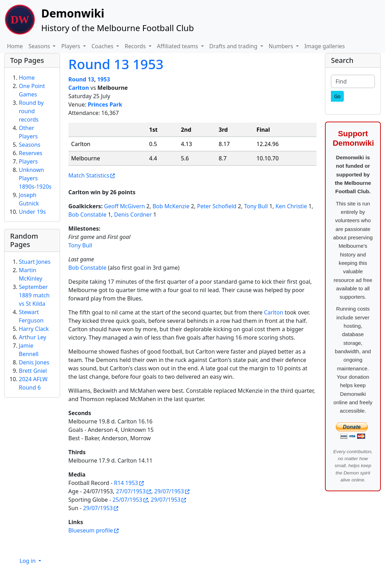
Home (15, 46)
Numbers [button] (282, 46)
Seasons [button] (40, 46)
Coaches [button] (103, 46)
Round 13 (81, 79)
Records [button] (136, 46)
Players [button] (71, 46)
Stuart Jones (35, 262)
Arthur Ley (32, 337)
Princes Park (105, 104)
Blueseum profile (90, 530)
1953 (103, 79)
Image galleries (324, 46)
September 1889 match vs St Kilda (34, 295)
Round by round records (31, 111)
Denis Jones (34, 362)
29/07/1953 (169, 491)
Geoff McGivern (124, 206)
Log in (28, 561)
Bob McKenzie (171, 206)
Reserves (30, 153)
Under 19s (32, 212)
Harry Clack (34, 329)
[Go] (337, 96)
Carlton (78, 88)
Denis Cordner (133, 214)
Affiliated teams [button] (178, 46)
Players (28, 161)
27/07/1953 (131, 491)
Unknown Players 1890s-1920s (35, 178)
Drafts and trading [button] (234, 46)
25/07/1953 (127, 499)
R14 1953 (126, 483)
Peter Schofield (217, 206)
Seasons (29, 144)
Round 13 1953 (115, 64)
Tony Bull (256, 206)
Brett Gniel (33, 371)
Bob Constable (87, 214)
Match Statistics (88, 175)
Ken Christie (291, 206)
